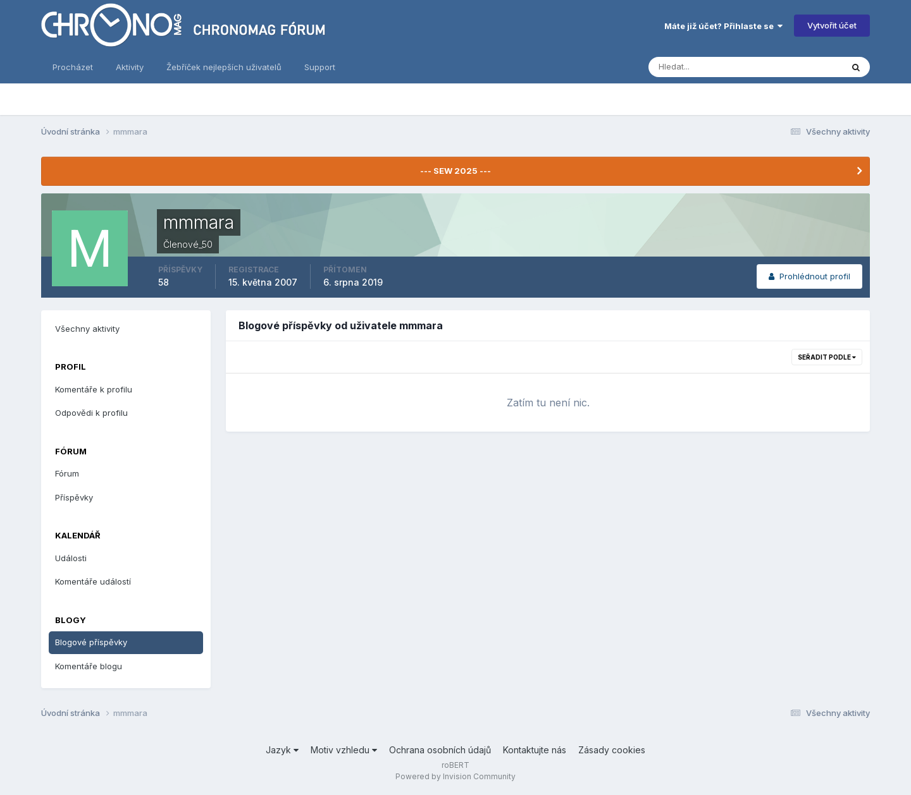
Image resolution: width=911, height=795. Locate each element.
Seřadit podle (827, 357)
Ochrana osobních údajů (440, 749)
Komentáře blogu (88, 666)
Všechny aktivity (87, 329)
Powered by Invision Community (455, 776)
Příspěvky (74, 497)
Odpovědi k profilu (91, 413)
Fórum (67, 473)
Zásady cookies (611, 749)
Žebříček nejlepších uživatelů (224, 67)
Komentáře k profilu (93, 389)
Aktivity (130, 67)
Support (319, 67)
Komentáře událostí (93, 581)
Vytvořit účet (832, 25)
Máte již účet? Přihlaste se (723, 26)
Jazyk (282, 749)
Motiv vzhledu (344, 749)
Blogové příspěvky (91, 642)
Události (71, 558)
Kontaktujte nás (534, 749)
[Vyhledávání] (696, 67)
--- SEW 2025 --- (455, 171)
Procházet (73, 67)
